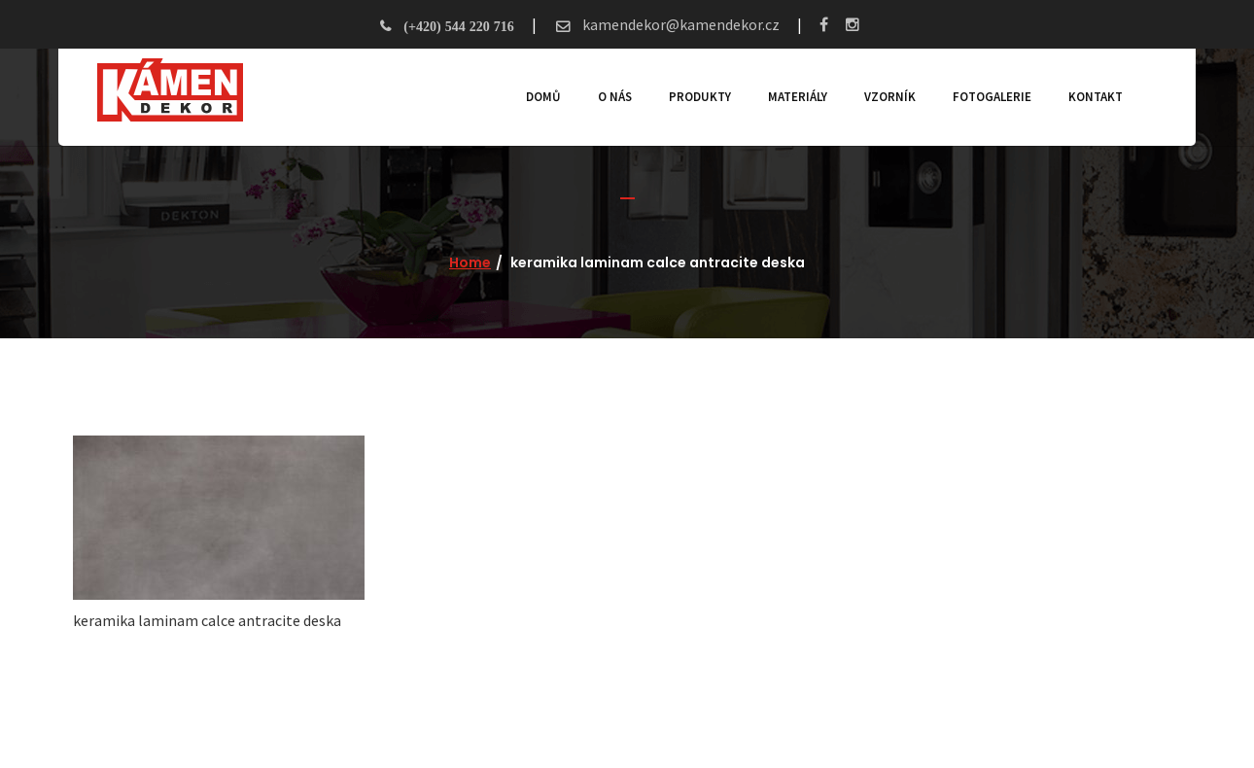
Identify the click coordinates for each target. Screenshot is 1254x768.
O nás (615, 96)
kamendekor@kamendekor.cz (679, 24)
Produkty (700, 96)
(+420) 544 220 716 (458, 26)
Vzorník (890, 96)
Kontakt (1095, 96)
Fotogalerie (992, 96)
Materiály (797, 96)
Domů (543, 96)
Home (470, 262)
